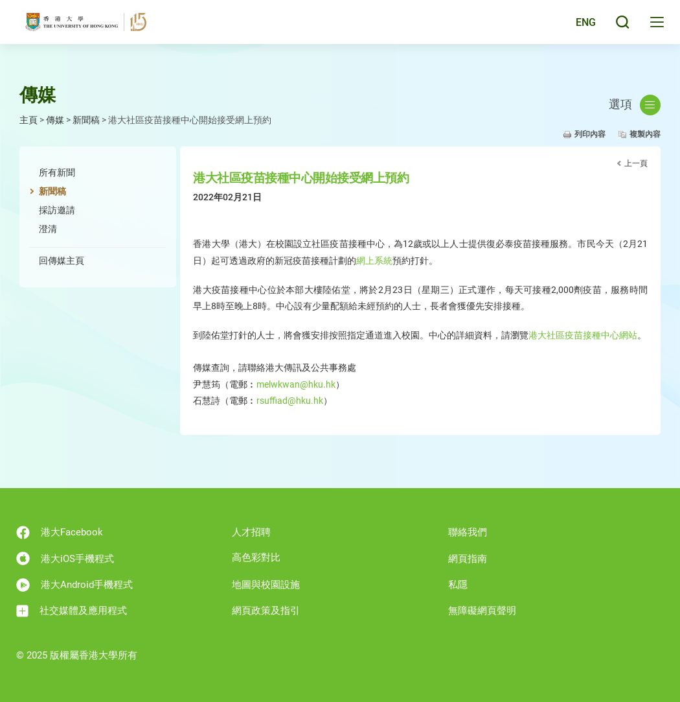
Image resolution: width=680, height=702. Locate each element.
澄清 (48, 229)
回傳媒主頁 (61, 260)
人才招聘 (251, 532)
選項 (635, 105)
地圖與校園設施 (266, 585)
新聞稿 (86, 120)
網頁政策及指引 (266, 610)
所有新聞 (57, 172)
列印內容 (590, 134)
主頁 (28, 120)
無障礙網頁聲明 (482, 610)
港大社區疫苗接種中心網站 (582, 335)
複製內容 (645, 134)
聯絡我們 (467, 532)
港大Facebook (59, 532)
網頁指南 (467, 559)
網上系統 (374, 260)
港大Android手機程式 (74, 585)
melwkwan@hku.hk (295, 384)
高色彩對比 (256, 557)
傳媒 (55, 120)
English (576, 27)
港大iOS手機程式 (65, 558)
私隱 (458, 585)
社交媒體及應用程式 (71, 611)
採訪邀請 (57, 210)
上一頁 (636, 163)
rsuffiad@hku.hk (289, 400)
